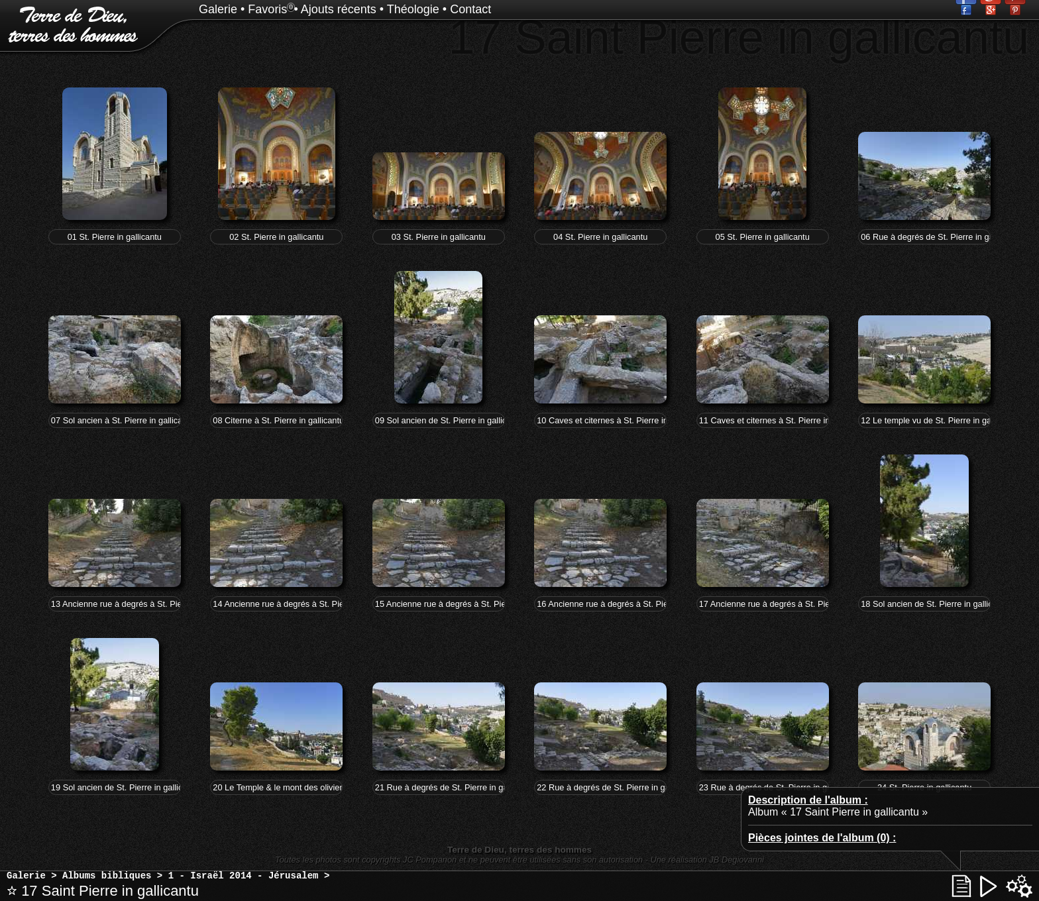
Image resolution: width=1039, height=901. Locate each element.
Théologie (413, 9)
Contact (470, 9)
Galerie (218, 9)
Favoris (267, 9)
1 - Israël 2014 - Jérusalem (243, 876)
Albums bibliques (106, 876)
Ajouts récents (338, 9)
